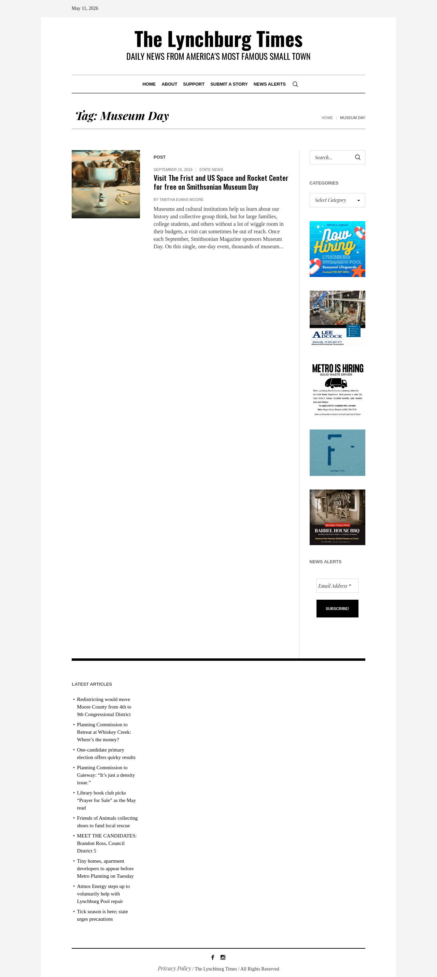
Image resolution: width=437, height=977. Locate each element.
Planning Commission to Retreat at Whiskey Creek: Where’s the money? (104, 732)
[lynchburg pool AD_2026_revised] (338, 248)
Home (327, 118)
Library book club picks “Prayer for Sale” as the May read (106, 800)
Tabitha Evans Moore (181, 200)
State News (211, 169)
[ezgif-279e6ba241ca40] (338, 451)
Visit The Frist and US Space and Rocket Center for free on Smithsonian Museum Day (221, 182)
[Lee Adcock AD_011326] (338, 317)
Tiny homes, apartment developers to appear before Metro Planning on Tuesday (105, 868)
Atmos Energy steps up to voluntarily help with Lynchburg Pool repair (103, 894)
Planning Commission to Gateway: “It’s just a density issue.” (106, 775)
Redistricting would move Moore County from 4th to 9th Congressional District (104, 707)
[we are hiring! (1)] (338, 387)
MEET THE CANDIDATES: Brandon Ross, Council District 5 (107, 843)
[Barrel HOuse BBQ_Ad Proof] (338, 516)
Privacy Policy (174, 968)
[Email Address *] (337, 586)
